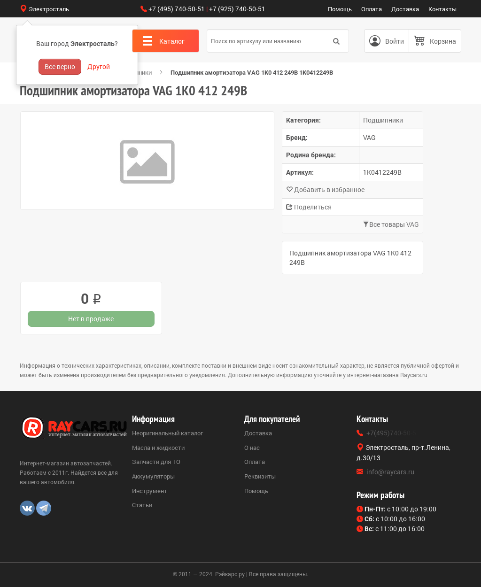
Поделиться (309, 206)
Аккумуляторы (153, 476)
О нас (252, 447)
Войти (394, 41)
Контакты (442, 9)
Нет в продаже (91, 318)
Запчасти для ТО (156, 461)
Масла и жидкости (158, 447)
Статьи (142, 505)
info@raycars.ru (390, 471)
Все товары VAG (391, 224)
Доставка (405, 9)
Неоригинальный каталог (167, 433)
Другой (98, 66)
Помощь (340, 9)
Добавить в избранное (325, 189)
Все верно (60, 66)
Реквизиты (260, 476)
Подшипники (383, 120)
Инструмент (149, 491)
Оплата (371, 9)
